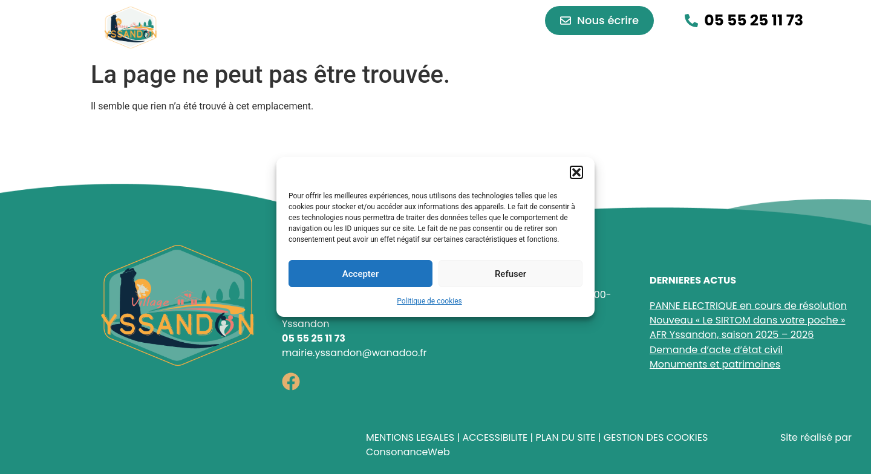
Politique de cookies (429, 301)
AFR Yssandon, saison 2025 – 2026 (732, 335)
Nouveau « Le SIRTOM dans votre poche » (747, 320)
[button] (576, 172)
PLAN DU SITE (565, 437)
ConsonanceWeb (408, 452)
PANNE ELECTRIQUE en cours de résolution (748, 306)
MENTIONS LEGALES (410, 437)
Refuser (510, 273)
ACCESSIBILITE (494, 437)
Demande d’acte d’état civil (716, 350)
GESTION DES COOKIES (656, 437)
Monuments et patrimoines (715, 364)
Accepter (360, 273)
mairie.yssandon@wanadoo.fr (354, 353)
